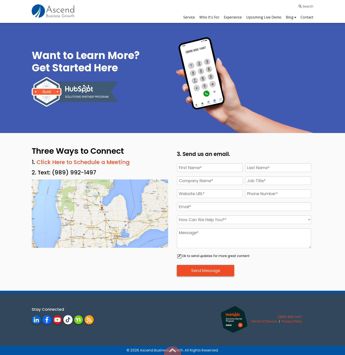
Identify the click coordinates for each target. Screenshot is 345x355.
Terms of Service (264, 321)
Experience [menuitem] (233, 17)
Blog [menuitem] (290, 17)
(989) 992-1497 (290, 317)
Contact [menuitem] (307, 17)
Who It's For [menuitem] (209, 17)
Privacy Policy (291, 321)
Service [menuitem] (189, 17)
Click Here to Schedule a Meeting (83, 162)
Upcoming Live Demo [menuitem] (263, 17)
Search (306, 6)
